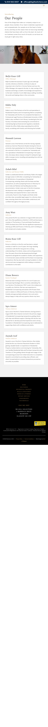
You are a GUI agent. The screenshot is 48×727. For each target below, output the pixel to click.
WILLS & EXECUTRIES (24, 391)
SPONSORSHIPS (24, 398)
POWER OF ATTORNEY (24, 393)
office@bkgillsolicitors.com (34, 2)
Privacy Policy (19, 439)
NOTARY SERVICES (24, 396)
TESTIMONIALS (24, 400)
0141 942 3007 (12, 2)
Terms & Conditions (29, 439)
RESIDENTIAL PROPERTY (24, 389)
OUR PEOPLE (24, 387)
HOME (24, 384)
